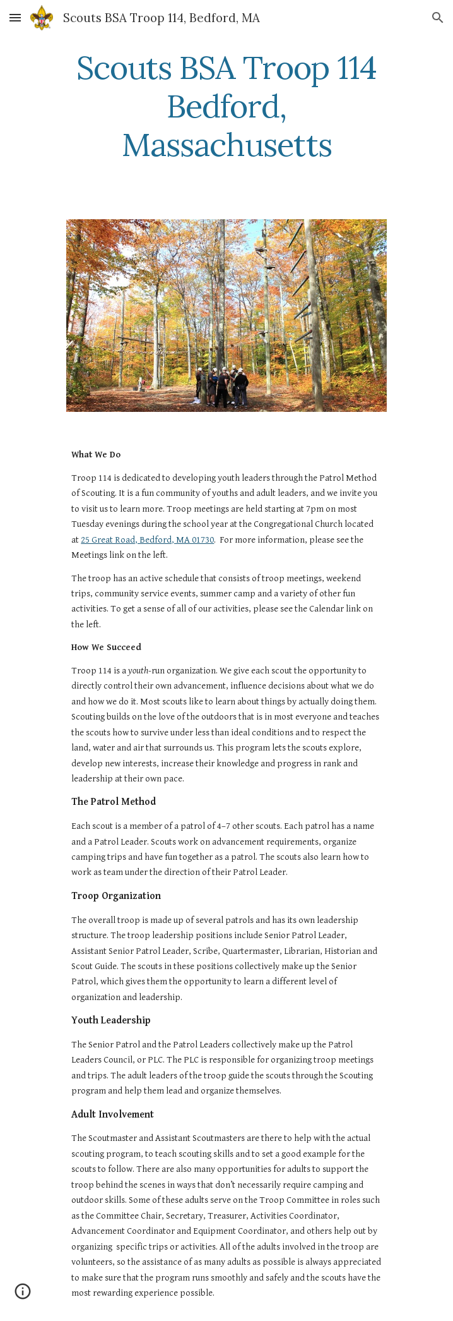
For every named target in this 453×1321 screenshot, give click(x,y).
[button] (15, 17)
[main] (226, 106)
